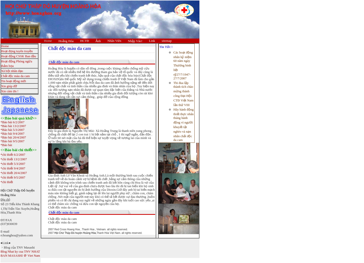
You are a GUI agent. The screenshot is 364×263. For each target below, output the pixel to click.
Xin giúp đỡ (9, 86)
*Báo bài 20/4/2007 (13, 137)
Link (152, 41)
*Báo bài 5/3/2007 (13, 130)
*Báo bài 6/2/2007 (13, 122)
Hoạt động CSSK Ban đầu (18, 56)
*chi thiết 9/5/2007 (13, 177)
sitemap (167, 41)
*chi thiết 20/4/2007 (14, 173)
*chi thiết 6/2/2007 (13, 154)
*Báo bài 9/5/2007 (13, 141)
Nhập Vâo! (135, 41)
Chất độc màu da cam (15, 76)
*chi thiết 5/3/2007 (13, 164)
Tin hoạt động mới (13, 81)
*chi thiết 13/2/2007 (14, 159)
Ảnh (98, 41)
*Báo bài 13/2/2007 (13, 126)
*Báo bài (6, 145)
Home (48, 41)
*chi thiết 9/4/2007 (13, 168)
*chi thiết (7, 182)
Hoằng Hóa (66, 41)
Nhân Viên (114, 41)
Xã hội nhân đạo (12, 71)
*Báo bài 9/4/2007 (13, 133)
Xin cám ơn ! (9, 91)
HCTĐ (84, 41)
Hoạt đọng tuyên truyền (17, 51)
